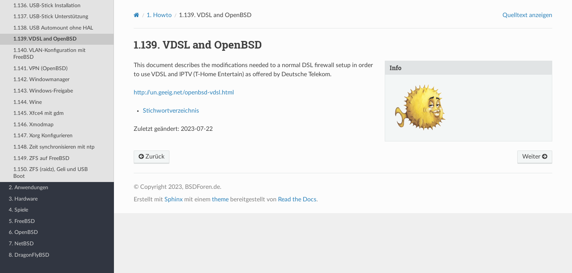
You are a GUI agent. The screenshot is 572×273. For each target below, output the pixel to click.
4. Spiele (18, 210)
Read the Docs (297, 199)
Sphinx (173, 199)
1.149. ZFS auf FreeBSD (41, 158)
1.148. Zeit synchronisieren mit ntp (54, 147)
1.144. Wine (27, 102)
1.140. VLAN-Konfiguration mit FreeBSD (49, 53)
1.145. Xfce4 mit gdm (38, 113)
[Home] (136, 15)
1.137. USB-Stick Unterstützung (50, 16)
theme (220, 199)
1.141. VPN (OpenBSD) (40, 68)
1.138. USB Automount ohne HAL (53, 28)
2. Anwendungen (28, 187)
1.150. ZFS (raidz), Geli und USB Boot (50, 172)
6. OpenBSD (23, 232)
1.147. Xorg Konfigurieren (43, 135)
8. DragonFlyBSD (29, 255)
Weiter (534, 157)
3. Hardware (23, 199)
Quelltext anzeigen (527, 15)
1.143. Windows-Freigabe (43, 91)
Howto (159, 15)
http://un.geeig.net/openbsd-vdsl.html (184, 92)
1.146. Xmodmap (33, 124)
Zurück (151, 157)
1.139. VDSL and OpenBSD (45, 39)
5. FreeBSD (22, 221)
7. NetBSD (21, 243)
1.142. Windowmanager (41, 79)
